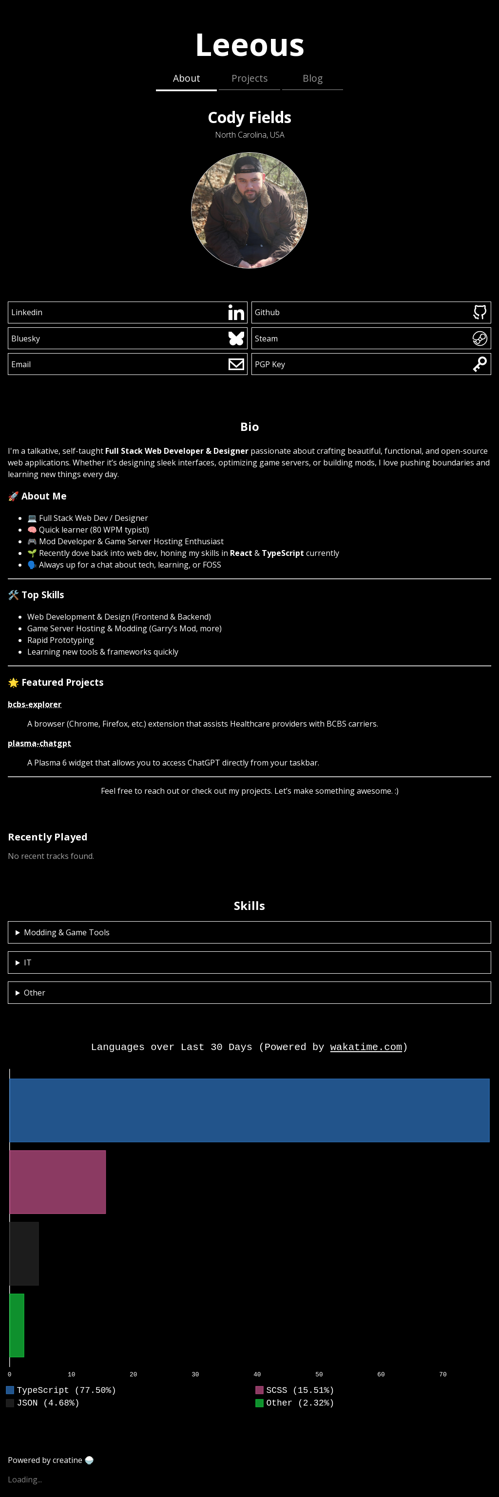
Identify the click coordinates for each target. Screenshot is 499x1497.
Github (371, 312)
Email (128, 364)
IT (28, 962)
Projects (249, 78)
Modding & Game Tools (67, 932)
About (186, 78)
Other (34, 992)
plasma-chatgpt (39, 743)
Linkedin (128, 312)
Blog (313, 78)
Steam (371, 338)
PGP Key (371, 364)
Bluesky (128, 338)
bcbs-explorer (34, 704)
